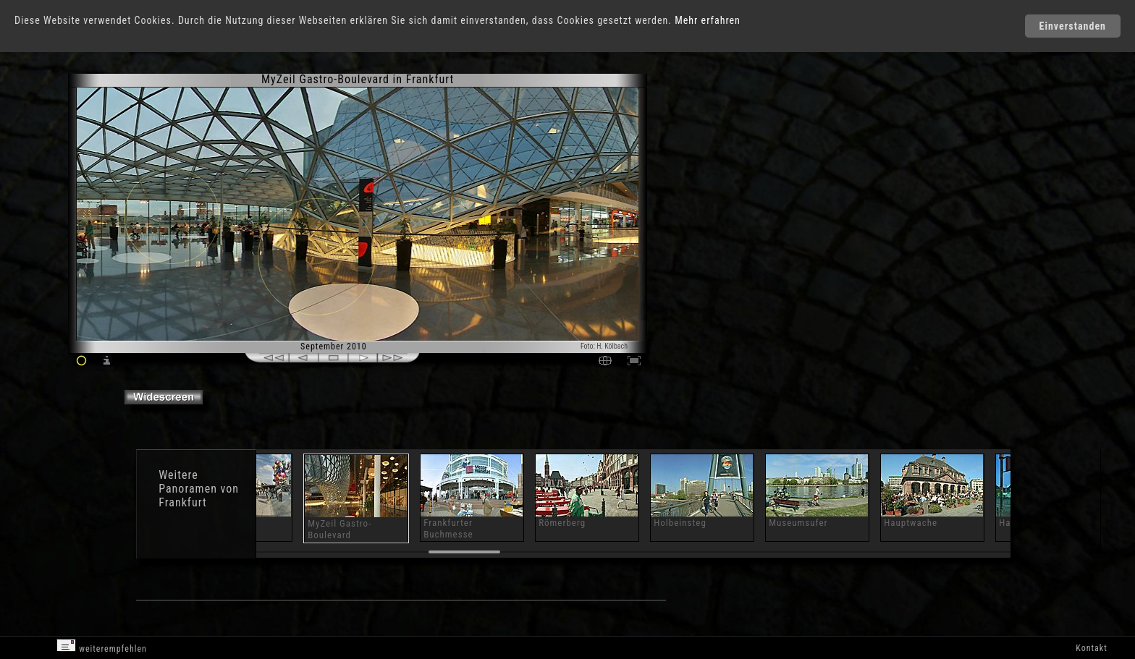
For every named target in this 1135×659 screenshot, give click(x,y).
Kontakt (1091, 648)
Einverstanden (1072, 26)
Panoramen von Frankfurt (199, 495)
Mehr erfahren (708, 20)
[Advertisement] (713, 195)
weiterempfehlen (101, 646)
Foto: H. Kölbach (604, 346)
